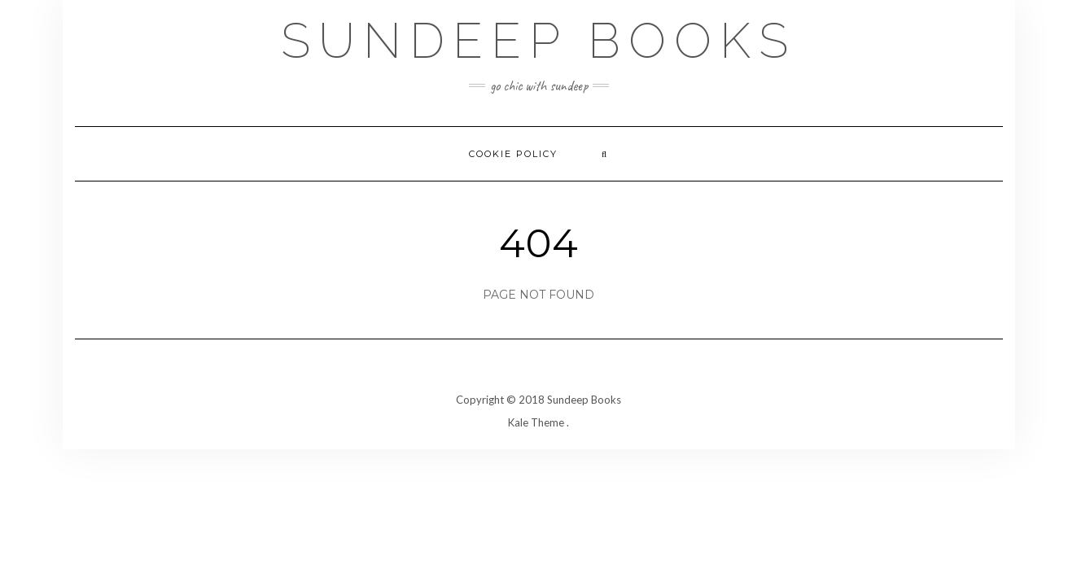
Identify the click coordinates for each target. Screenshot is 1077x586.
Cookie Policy (513, 154)
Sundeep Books (538, 40)
